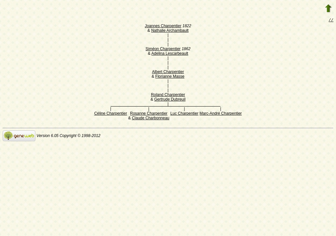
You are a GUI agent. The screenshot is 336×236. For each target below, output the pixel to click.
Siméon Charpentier (163, 49)
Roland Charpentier (168, 95)
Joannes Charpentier (163, 26)
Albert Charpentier (168, 72)
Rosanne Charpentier (148, 114)
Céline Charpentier (110, 114)
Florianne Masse (169, 77)
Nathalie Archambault (170, 31)
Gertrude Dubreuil (169, 100)
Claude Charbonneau (150, 118)
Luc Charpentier (184, 114)
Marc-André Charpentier (221, 114)
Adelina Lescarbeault (169, 54)
